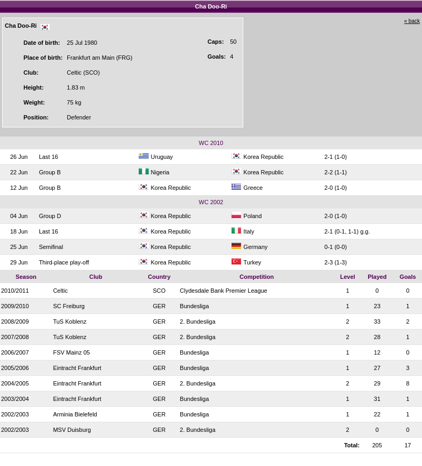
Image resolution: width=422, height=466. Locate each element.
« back (412, 21)
